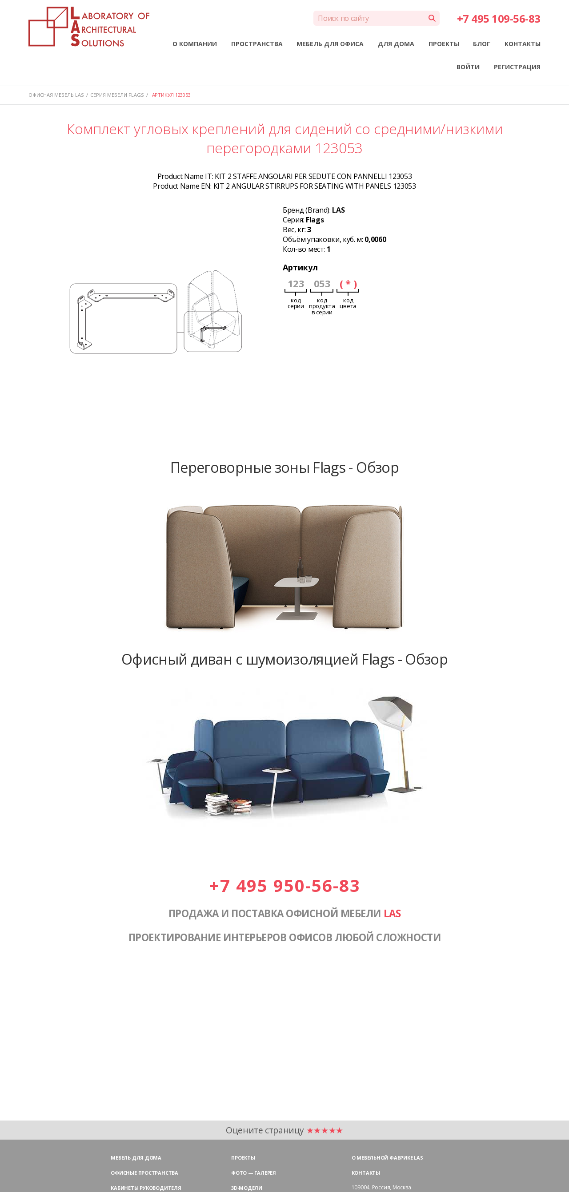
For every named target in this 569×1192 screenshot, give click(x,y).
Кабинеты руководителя (146, 1187)
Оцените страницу (284, 1130)
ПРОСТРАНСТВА (257, 44)
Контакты (366, 1172)
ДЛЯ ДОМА (396, 44)
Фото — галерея (253, 1172)
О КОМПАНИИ (194, 44)
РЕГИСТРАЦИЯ (517, 67)
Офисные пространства (144, 1172)
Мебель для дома (136, 1157)
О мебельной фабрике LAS (387, 1157)
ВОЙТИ (468, 67)
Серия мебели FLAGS (117, 94)
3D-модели (246, 1187)
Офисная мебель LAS (56, 94)
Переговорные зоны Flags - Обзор (284, 467)
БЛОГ (481, 44)
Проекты (243, 1157)
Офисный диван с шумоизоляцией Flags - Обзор (284, 659)
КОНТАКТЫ (523, 44)
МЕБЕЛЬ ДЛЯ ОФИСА (330, 44)
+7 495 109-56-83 (499, 18)
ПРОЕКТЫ (444, 44)
